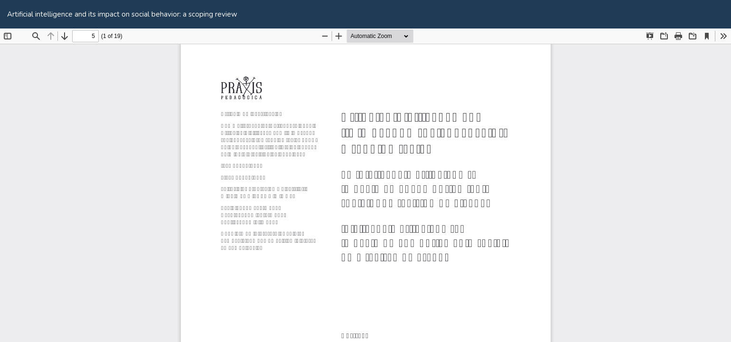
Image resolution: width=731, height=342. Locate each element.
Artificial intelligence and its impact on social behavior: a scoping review (122, 14)
